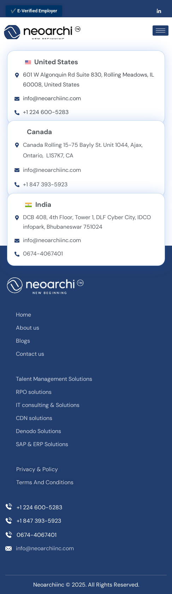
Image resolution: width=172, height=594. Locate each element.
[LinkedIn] (159, 11)
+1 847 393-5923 (39, 520)
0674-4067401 (37, 535)
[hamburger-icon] (160, 30)
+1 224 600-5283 (39, 507)
